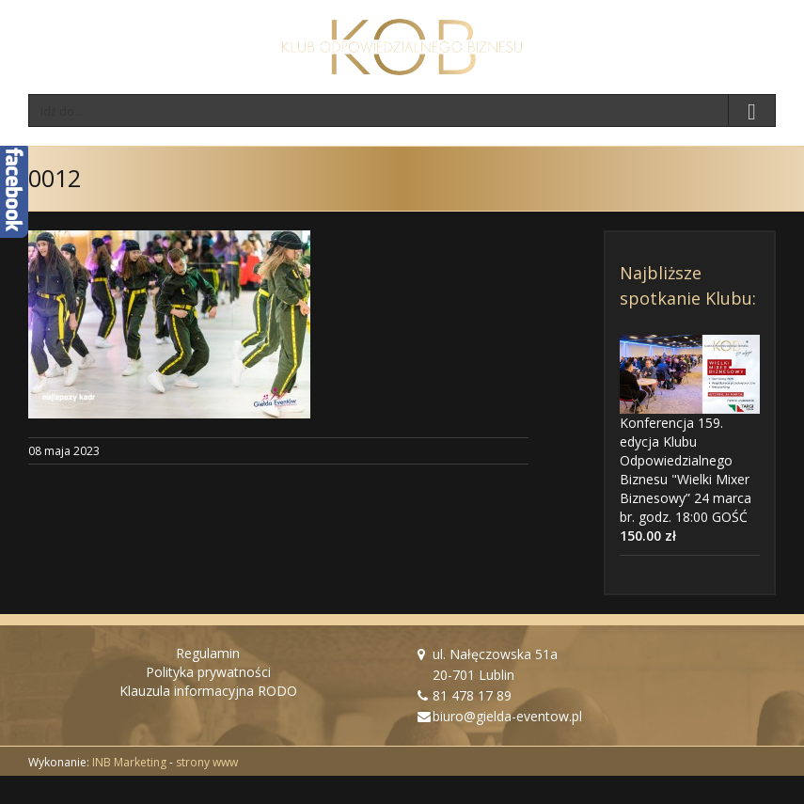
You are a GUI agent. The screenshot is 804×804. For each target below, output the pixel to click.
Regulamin (208, 653)
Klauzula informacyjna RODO (208, 691)
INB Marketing (129, 762)
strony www (207, 762)
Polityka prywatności (208, 672)
